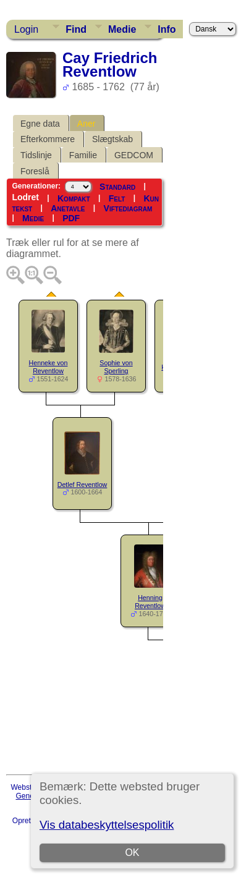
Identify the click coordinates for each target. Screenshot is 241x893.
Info (166, 29)
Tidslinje (36, 155)
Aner (86, 124)
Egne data (40, 124)
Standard (117, 187)
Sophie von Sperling (115, 367)
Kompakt (73, 198)
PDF (71, 218)
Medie (122, 29)
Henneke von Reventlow (48, 367)
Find (76, 29)
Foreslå (34, 171)
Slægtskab (112, 139)
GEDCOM (133, 155)
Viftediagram (128, 208)
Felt (117, 198)
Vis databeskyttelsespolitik (107, 824)
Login (26, 29)
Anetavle (68, 208)
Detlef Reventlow (82, 484)
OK (132, 852)
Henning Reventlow (150, 601)
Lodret (25, 197)
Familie (83, 155)
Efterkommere (47, 139)
